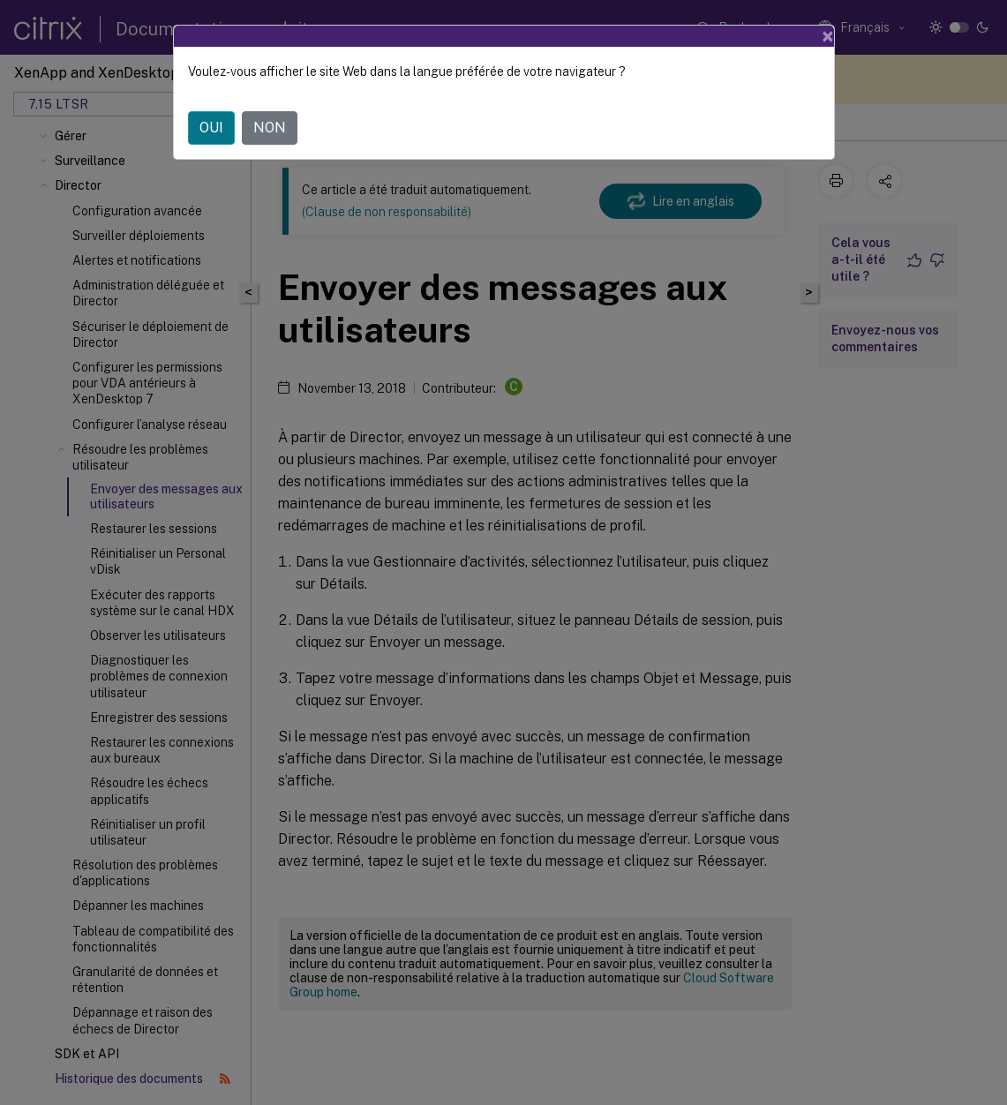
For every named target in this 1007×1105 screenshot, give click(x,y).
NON (269, 127)
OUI (211, 127)
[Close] (828, 36)
